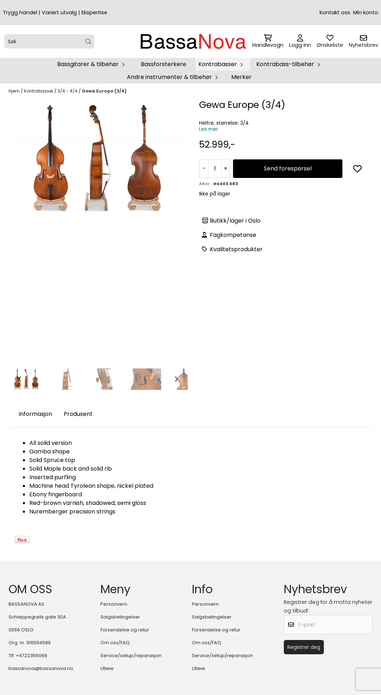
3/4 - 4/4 (68, 91)
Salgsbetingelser (120, 617)
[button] (357, 168)
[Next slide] (176, 379)
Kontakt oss (335, 12)
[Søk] (49, 41)
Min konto (365, 12)
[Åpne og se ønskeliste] (330, 41)
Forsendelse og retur (124, 630)
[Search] (88, 41)
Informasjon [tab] (35, 414)
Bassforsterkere (163, 64)
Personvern (113, 604)
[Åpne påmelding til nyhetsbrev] (363, 41)
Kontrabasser (39, 91)
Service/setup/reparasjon (131, 655)
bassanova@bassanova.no (41, 668)
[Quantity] (214, 168)
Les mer (208, 129)
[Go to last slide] (20, 379)
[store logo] (192, 41)
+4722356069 (31, 655)
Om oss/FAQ (115, 643)
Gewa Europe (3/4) (104, 91)
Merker (241, 77)
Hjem (15, 91)
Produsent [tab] (78, 414)
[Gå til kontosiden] (300, 41)
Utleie (107, 668)
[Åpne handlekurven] (267, 41)
